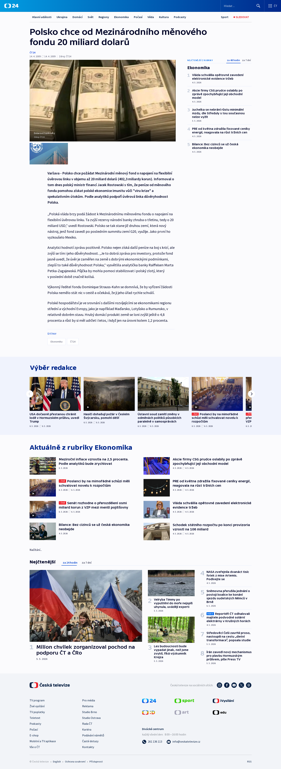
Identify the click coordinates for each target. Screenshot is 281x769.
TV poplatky (37, 711)
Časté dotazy (90, 740)
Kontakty (88, 746)
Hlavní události (41, 17)
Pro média (88, 700)
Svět (90, 17)
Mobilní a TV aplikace (43, 740)
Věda (151, 17)
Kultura (164, 17)
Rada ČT (87, 723)
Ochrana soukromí (75, 761)
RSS (249, 761)
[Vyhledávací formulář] (242, 6)
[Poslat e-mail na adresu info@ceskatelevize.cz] (183, 741)
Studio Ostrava (91, 717)
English (57, 761)
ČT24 (32, 52)
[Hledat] (258, 6)
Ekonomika (121, 17)
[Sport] (224, 17)
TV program (37, 700)
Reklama (87, 705)
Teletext (35, 717)
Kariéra (86, 729)
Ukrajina (62, 17)
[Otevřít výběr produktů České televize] (272, 6)
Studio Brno (89, 711)
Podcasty (180, 17)
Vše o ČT (35, 746)
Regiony (104, 17)
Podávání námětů (93, 735)
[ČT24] (11, 6)
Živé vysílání (37, 705)
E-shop (34, 735)
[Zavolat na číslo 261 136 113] (152, 741)
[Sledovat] (241, 17)
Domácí (77, 17)
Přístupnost (96, 761)
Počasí (138, 17)
